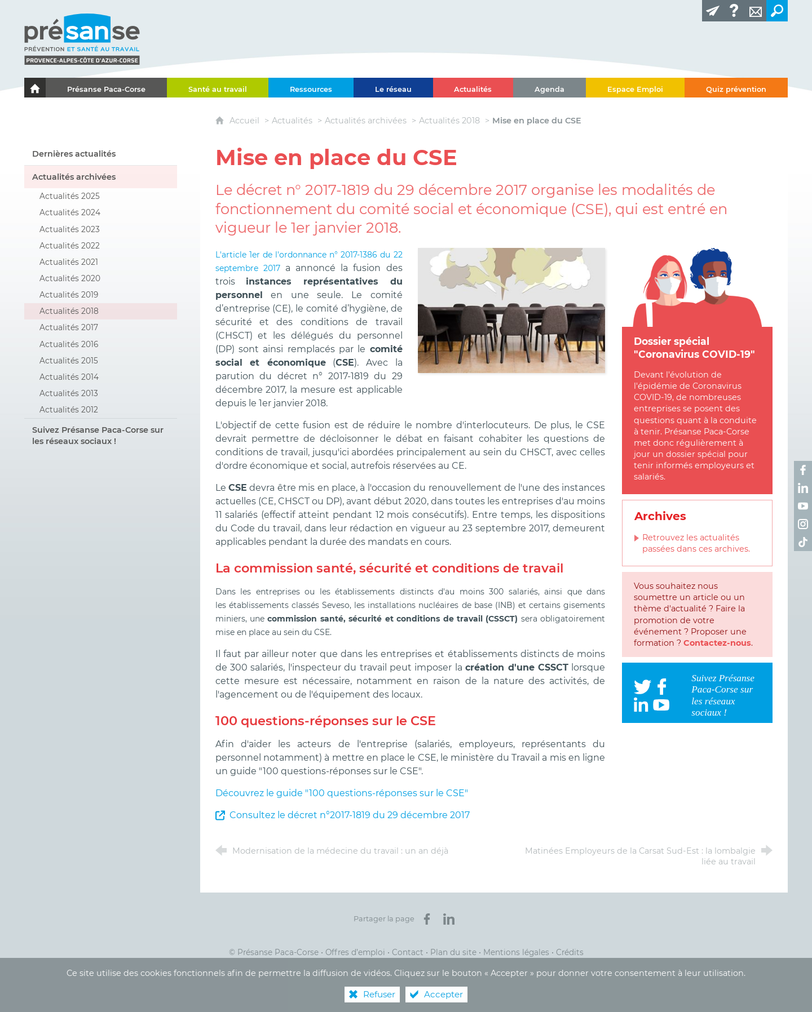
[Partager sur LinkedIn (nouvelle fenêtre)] (448, 919)
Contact (407, 952)
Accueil (246, 121)
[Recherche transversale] (777, 10)
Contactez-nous (717, 643)
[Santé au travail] (217, 87)
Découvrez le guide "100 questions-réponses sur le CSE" (341, 793)
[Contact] (755, 10)
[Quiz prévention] (736, 87)
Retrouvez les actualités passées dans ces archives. (696, 543)
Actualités (292, 121)
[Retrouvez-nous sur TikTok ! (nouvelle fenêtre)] (803, 542)
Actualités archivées (366, 121)
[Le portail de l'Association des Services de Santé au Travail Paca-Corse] (35, 87)
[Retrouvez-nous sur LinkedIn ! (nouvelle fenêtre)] (803, 488)
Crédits (570, 952)
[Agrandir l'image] (511, 309)
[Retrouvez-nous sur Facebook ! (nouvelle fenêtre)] (803, 470)
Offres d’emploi (355, 952)
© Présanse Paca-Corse (274, 952)
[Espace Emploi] (635, 87)
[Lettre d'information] (712, 10)
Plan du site (453, 952)
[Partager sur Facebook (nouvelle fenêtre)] (426, 919)
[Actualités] (473, 87)
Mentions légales (516, 952)
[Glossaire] (734, 10)
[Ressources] (311, 87)
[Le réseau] (393, 87)
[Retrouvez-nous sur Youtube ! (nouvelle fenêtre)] (803, 506)
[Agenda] (549, 87)
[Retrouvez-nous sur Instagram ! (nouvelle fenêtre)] (803, 524)
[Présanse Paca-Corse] (106, 87)
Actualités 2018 (449, 121)
